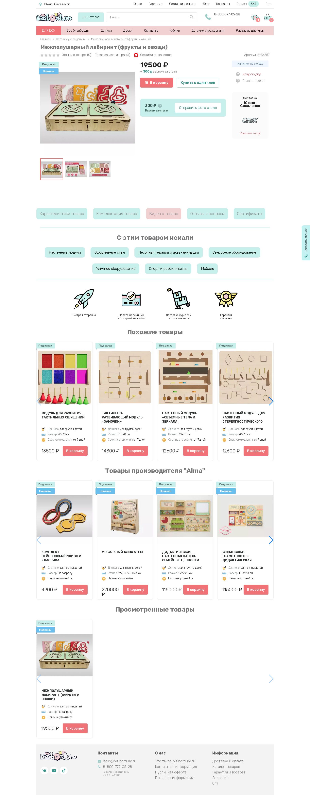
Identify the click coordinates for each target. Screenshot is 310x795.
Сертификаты (249, 213)
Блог (206, 4)
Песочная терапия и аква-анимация (168, 252)
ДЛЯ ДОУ (48, 30)
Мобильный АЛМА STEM (122, 552)
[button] (271, 401)
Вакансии (220, 778)
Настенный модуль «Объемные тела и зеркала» (179, 417)
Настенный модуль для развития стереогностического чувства (243, 417)
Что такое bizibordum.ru (175, 761)
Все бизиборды (78, 30)
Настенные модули (65, 252)
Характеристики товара (62, 213)
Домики (106, 30)
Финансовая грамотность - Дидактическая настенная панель (239, 556)
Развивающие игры (250, 30)
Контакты (223, 4)
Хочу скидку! (252, 74)
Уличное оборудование (115, 268)
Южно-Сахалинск (54, 4)
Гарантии (155, 4)
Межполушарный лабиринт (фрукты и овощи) (60, 695)
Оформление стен (110, 252)
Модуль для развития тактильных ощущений (63, 415)
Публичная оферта (170, 772)
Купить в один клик (198, 82)
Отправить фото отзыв (198, 108)
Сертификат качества (153, 55)
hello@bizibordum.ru (117, 761)
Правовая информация (174, 778)
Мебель (207, 268)
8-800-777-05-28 (227, 14)
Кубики (175, 30)
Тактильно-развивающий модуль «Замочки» (122, 417)
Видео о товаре (163, 213)
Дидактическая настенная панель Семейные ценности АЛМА (180, 556)
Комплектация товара (116, 213)
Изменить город (250, 133)
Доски (127, 30)
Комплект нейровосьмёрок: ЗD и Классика (61, 556)
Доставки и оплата (182, 4)
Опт (268, 4)
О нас (138, 4)
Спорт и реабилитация (168, 268)
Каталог (91, 17)
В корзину (156, 82)
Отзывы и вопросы (207, 213)
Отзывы (247, 4)
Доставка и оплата (227, 761)
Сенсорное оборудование (234, 252)
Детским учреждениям (208, 30)
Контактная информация (176, 767)
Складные (151, 30)
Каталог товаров (226, 767)
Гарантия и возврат (228, 772)
